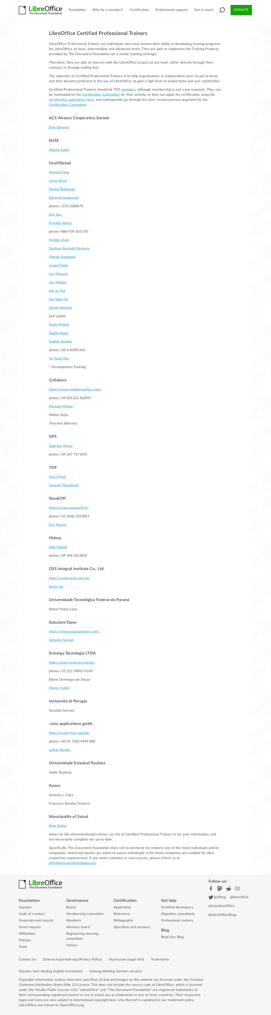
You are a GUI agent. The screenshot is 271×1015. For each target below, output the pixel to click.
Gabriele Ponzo (61, 446)
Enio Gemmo (59, 127)
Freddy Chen (59, 240)
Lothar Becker (60, 750)
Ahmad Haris (59, 172)
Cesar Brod (58, 181)
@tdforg (217, 897)
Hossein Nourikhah (64, 485)
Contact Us (27, 959)
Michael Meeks (61, 406)
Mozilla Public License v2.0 (56, 990)
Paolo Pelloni (59, 324)
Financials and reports (36, 920)
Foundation (77, 10)
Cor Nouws (58, 525)
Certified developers (177, 907)
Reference (122, 914)
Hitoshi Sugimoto (62, 257)
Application (122, 907)
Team (23, 947)
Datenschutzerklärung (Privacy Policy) (72, 959)
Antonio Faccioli (61, 640)
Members (73, 920)
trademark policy (181, 1000)
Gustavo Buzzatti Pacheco (69, 248)
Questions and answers (132, 927)
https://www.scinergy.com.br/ (72, 662)
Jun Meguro (58, 274)
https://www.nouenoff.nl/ (69, 508)
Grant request (30, 927)
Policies (25, 940)
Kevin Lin (56, 586)
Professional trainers (177, 920)
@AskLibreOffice (222, 906)
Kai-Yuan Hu (58, 299)
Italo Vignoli (58, 547)
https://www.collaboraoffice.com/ (75, 389)
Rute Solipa (57, 826)
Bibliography (123, 920)
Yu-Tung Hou (59, 358)
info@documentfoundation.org (72, 863)
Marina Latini (59, 150)
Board (71, 907)
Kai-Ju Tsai (57, 291)
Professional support (171, 10)
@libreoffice (239, 897)
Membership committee (85, 914)
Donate (241, 10)
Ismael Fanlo (58, 265)
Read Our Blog (172, 937)
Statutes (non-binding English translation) (51, 971)
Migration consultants (178, 914)
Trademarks (160, 959)
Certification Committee (101, 94)
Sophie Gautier (60, 341)
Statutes (25, 907)
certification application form (71, 100)
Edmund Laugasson (64, 198)
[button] (222, 10)
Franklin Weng (60, 223)
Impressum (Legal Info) (126, 959)
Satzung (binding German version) (115, 971)
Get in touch (203, 10)
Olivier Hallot (59, 688)
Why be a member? (107, 10)
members (128, 89)
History (72, 945)
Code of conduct (32, 914)
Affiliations (27, 933)
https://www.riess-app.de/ (69, 733)
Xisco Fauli (57, 477)
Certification (139, 10)
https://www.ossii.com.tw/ (69, 578)
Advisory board (78, 927)
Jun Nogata (58, 282)
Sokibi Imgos (59, 333)
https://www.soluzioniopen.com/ (74, 631)
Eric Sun (55, 214)
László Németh (60, 308)
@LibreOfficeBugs (223, 915)
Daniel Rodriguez (62, 189)
